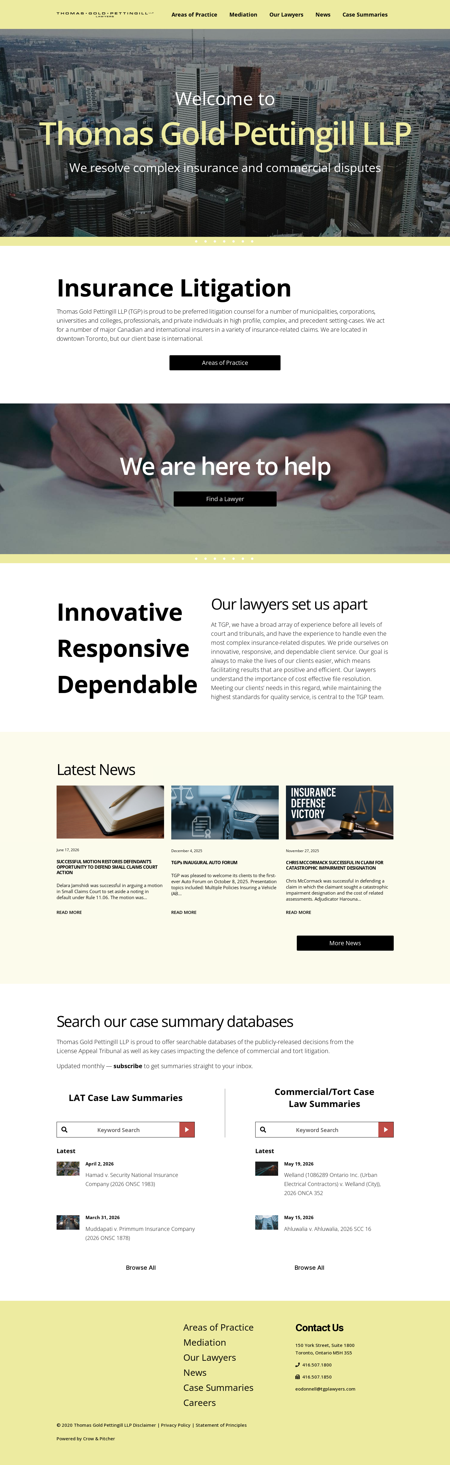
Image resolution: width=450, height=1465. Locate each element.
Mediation (243, 14)
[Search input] (118, 1129)
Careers (199, 1402)
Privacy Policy (176, 1425)
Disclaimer (144, 1425)
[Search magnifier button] (186, 1129)
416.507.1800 (313, 1365)
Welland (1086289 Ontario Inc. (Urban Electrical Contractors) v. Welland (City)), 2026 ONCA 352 (332, 1184)
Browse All (141, 1267)
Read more (69, 912)
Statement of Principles (221, 1425)
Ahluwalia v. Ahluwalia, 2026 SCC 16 (327, 1228)
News (323, 14)
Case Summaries (365, 14)
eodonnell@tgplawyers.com (325, 1389)
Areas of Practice (194, 14)
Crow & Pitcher (99, 1438)
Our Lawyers (286, 14)
